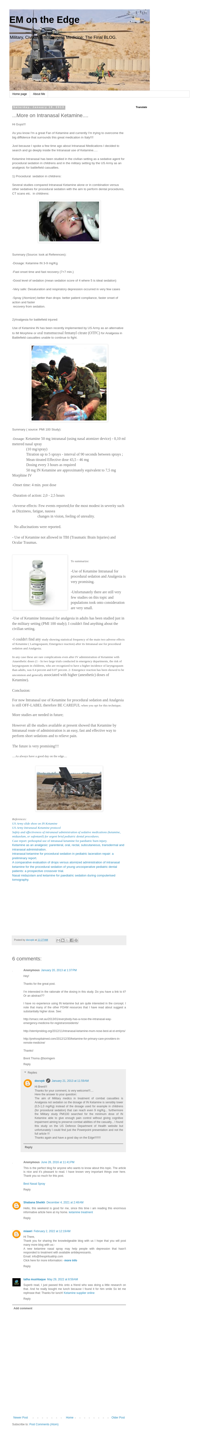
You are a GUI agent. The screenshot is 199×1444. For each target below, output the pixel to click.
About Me (39, 94)
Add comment (23, 1308)
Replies (32, 1072)
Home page (19, 94)
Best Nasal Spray (34, 1183)
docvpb (40, 1080)
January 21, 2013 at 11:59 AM (70, 1080)
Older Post (118, 1417)
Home (70, 1417)
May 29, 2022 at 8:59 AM (62, 1279)
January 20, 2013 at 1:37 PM (59, 970)
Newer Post (20, 1417)
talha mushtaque (34, 1279)
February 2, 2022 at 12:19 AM (52, 1231)
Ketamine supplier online (79, 1293)
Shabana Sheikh (34, 1202)
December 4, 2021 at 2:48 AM (65, 1202)
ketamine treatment (81, 1212)
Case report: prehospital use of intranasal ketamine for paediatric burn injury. (59, 841)
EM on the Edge (44, 19)
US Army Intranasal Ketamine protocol (36, 827)
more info (70, 1260)
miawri (27, 1231)
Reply (27, 1064)
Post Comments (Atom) (44, 1424)
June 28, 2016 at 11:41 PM (57, 1162)
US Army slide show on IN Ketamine (34, 823)
